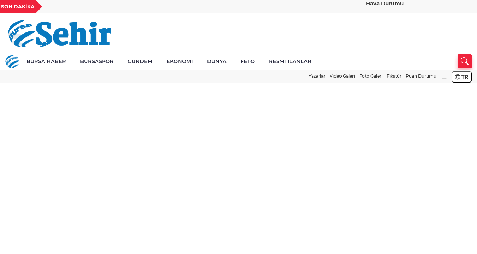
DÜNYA (217, 61)
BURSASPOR (97, 61)
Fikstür (394, 76)
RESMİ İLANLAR (290, 61)
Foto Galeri (370, 76)
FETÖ (248, 61)
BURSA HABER (46, 61)
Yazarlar (317, 76)
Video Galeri (342, 76)
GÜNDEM (140, 61)
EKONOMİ (180, 61)
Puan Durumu (421, 76)
